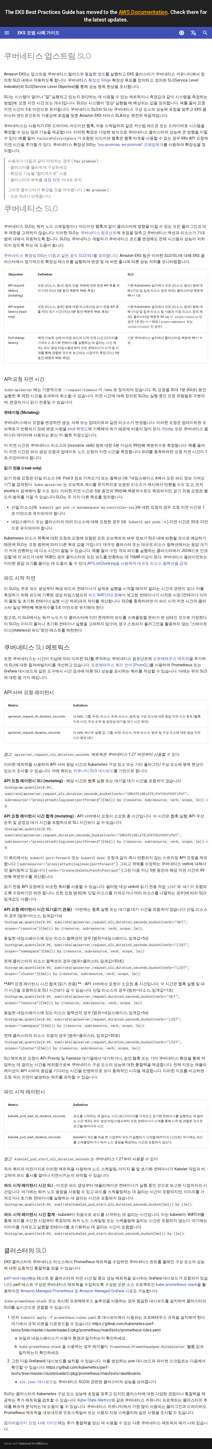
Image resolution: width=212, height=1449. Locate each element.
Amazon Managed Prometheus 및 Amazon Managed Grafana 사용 (77, 1291)
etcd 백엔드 (78, 429)
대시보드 (36, 1381)
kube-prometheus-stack (176, 1284)
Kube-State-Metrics (94, 1400)
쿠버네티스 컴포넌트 (98, 232)
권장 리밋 (52, 180)
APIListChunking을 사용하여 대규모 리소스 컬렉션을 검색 (137, 563)
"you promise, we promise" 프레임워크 (130, 144)
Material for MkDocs (33, 1443)
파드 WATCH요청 (103, 595)
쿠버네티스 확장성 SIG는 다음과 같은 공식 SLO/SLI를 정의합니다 (61, 255)
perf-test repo (16, 1278)
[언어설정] (193, 33)
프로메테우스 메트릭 (171, 658)
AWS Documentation (143, 12)
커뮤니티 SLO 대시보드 (93, 770)
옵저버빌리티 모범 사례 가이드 (31, 1423)
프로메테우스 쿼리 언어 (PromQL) (120, 665)
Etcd (166, 429)
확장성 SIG (97, 80)
